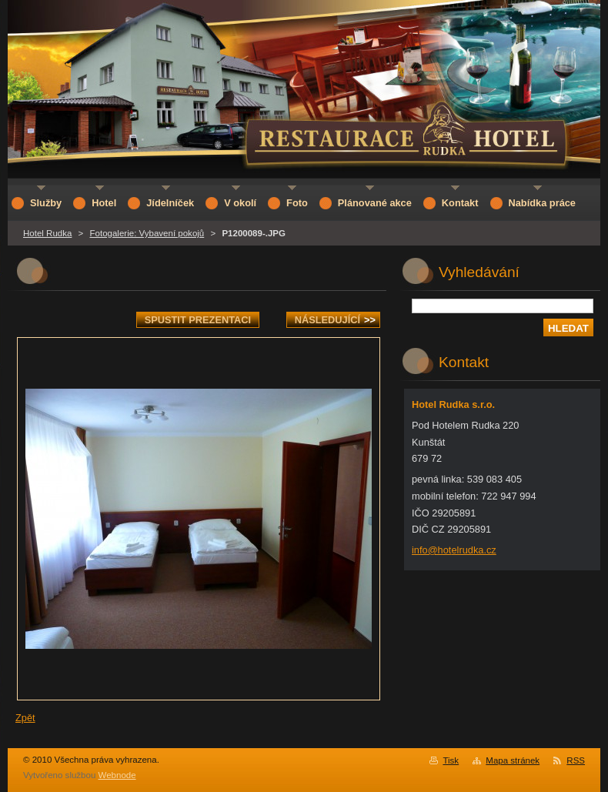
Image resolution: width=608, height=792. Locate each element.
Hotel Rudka (47, 233)
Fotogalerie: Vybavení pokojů (147, 233)
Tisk (451, 760)
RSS (575, 760)
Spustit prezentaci (198, 320)
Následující (335, 320)
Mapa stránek (513, 760)
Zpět (25, 717)
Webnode (117, 775)
